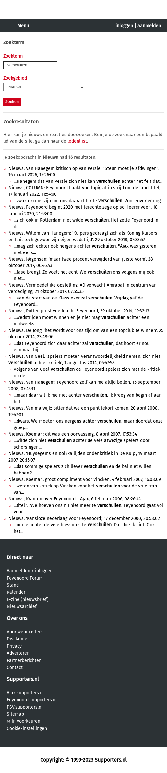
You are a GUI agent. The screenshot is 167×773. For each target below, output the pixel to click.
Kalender (16, 592)
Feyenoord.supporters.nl (32, 700)
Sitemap (15, 714)
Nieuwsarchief (22, 606)
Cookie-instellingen (27, 728)
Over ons (17, 618)
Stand (13, 585)
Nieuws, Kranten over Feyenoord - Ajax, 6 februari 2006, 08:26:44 (74, 499)
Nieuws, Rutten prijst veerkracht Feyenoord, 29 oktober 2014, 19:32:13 (78, 311)
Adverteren (18, 653)
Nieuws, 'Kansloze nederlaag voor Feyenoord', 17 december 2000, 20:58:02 (84, 518)
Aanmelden (18, 571)
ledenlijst (77, 141)
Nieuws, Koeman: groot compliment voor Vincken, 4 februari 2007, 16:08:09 (84, 479)
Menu (23, 26)
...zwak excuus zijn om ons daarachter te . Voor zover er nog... (88, 201)
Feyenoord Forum (25, 578)
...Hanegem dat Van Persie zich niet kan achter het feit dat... (88, 181)
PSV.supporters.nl (24, 707)
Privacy (14, 646)
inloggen (124, 26)
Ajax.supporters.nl (25, 693)
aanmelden (149, 26)
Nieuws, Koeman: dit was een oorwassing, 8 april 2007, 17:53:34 (72, 434)
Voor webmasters (25, 632)
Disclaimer (18, 639)
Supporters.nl (23, 679)
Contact (15, 667)
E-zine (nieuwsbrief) (28, 599)
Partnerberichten (24, 660)
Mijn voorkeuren (23, 721)
